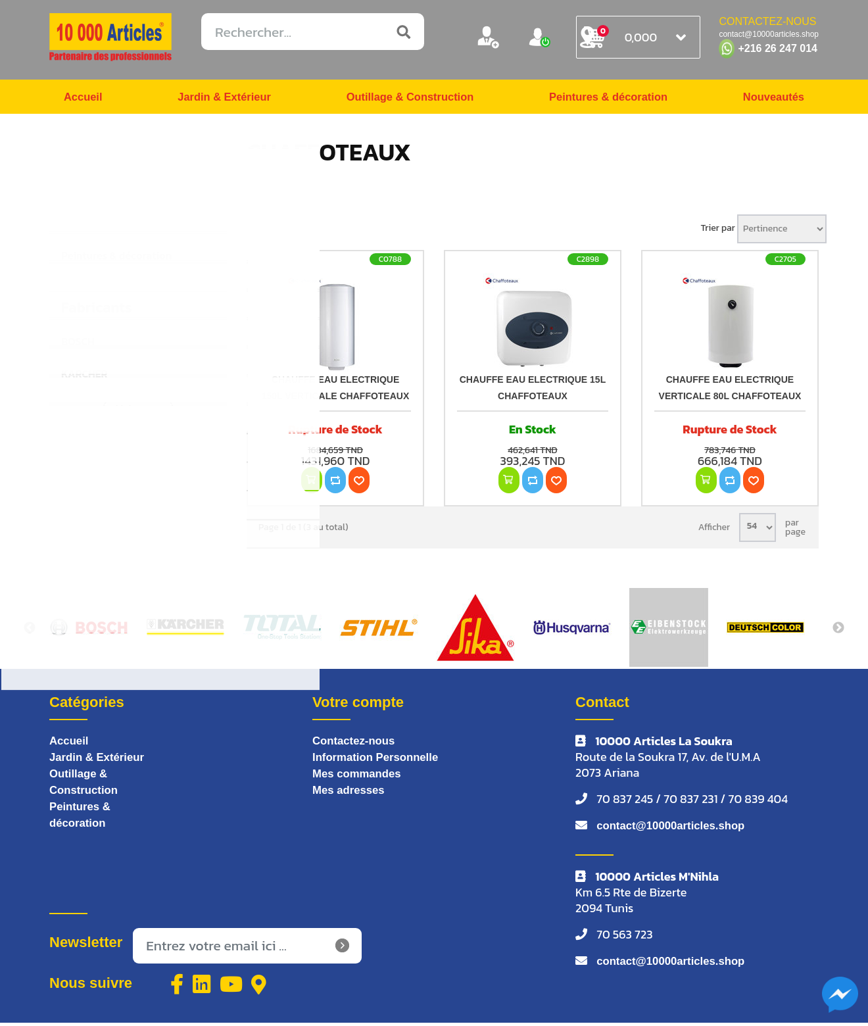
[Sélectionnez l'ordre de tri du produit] (782, 232)
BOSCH (78, 345)
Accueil (85, 98)
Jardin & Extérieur (222, 98)
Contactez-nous (356, 745)
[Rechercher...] (312, 31)
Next (838, 632)
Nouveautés (770, 98)
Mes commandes (360, 780)
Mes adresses (351, 797)
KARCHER (84, 377)
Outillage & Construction (407, 98)
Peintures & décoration (607, 98)
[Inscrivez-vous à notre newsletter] (247, 949)
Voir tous (138, 413)
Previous (29, 632)
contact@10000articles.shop (676, 830)
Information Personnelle (380, 763)
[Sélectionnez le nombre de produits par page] (757, 531)
